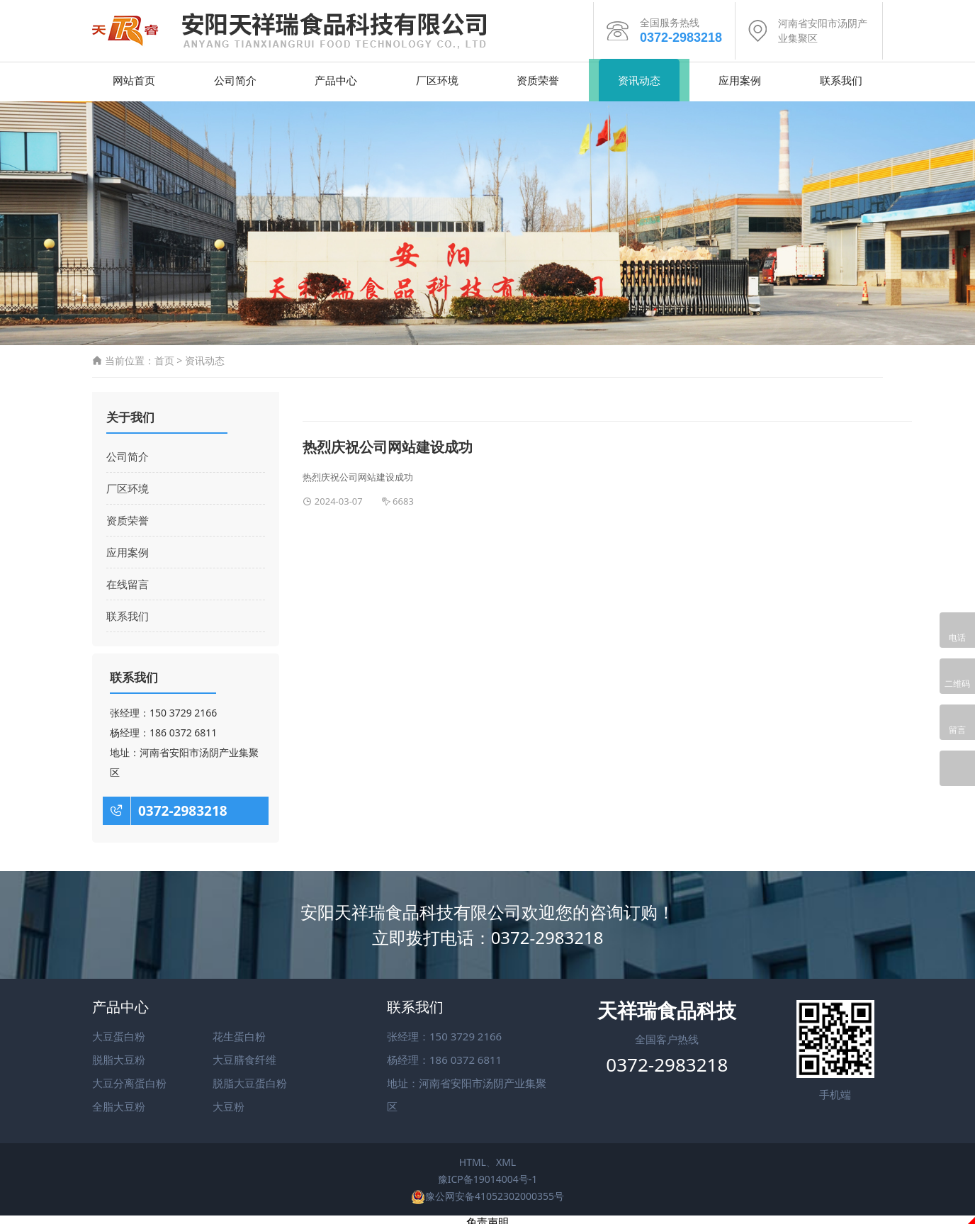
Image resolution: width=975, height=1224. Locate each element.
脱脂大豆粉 (118, 1055)
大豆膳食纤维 (244, 1055)
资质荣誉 (538, 75)
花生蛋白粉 (239, 1032)
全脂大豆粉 (118, 1102)
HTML (472, 1157)
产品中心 (336, 75)
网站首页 (134, 75)
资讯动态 (639, 75)
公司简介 (235, 75)
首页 (164, 355)
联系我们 (841, 75)
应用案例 (739, 75)
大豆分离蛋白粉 (129, 1079)
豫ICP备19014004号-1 (488, 1174)
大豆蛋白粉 (118, 1032)
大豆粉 (228, 1102)
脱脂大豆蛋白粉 (250, 1079)
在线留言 (127, 580)
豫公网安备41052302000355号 (487, 1191)
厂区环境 (437, 75)
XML (506, 1157)
